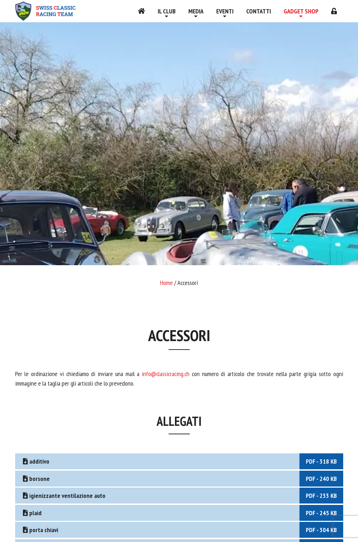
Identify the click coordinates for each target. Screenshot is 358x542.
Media (196, 11)
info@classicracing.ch (167, 374)
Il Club (167, 11)
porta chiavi (182, 530)
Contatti (258, 11)
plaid (182, 513)
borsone (182, 479)
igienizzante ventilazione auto (182, 496)
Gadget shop (301, 11)
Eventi (224, 11)
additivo (182, 461)
